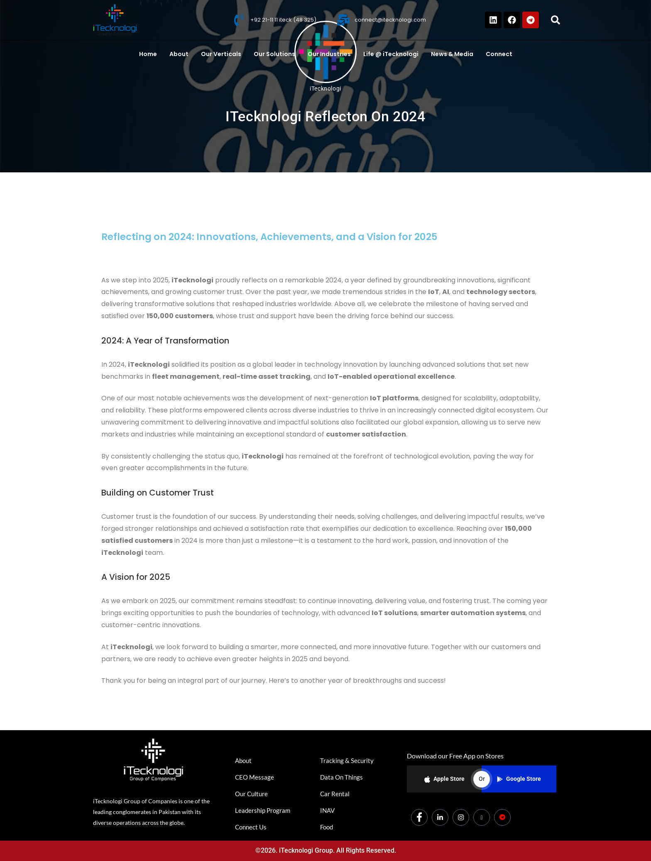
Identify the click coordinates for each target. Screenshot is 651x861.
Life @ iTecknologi (390, 54)
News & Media (452, 54)
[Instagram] (461, 817)
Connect (499, 54)
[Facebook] (419, 817)
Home (148, 54)
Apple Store (444, 779)
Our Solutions (274, 54)
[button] (555, 20)
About (178, 54)
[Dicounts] (502, 817)
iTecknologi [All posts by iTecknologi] (325, 88)
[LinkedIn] (440, 817)
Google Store (519, 778)
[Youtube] (481, 817)
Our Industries (329, 54)
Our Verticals (221, 54)
